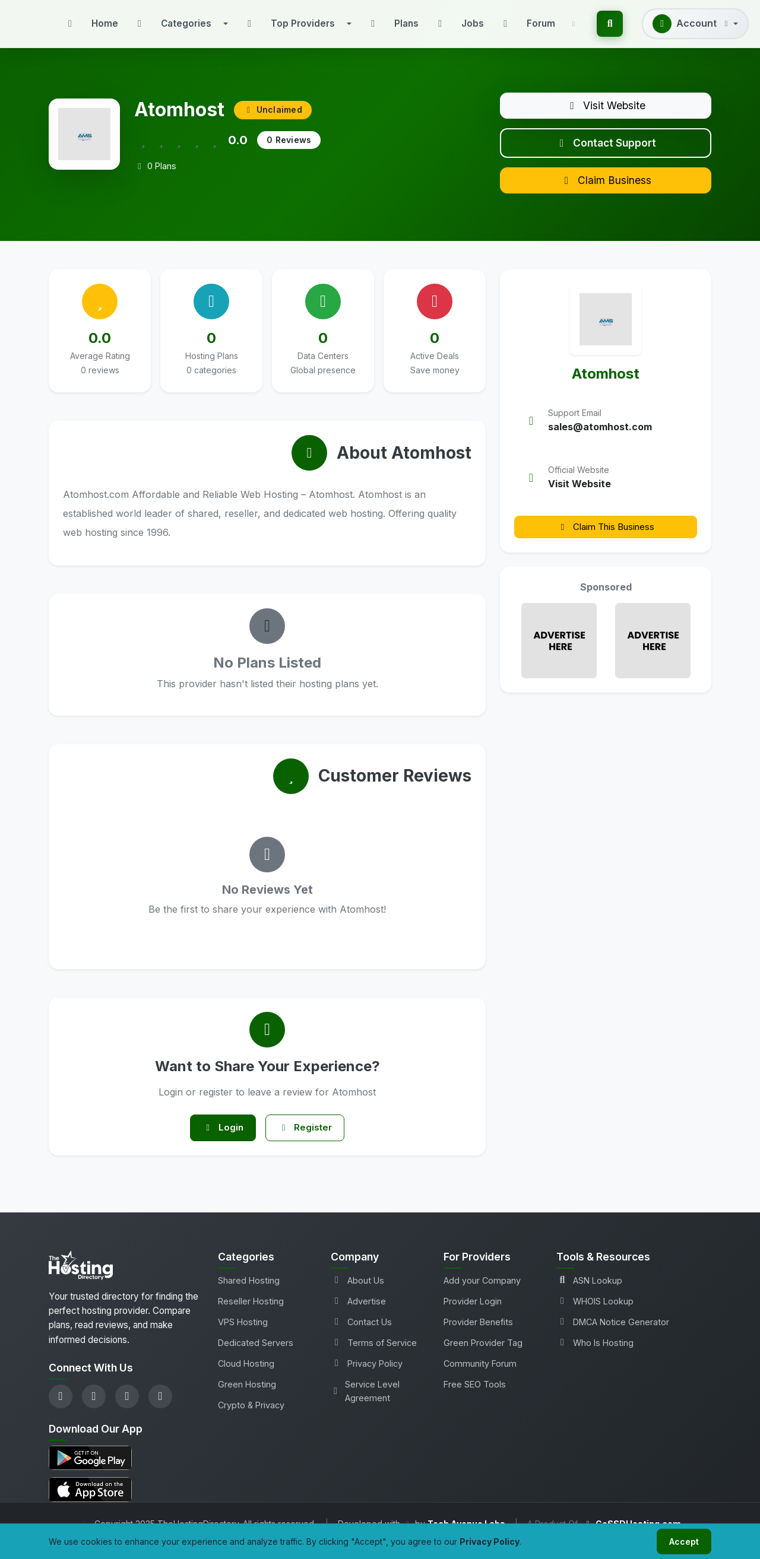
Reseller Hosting (251, 1314)
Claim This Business (605, 536)
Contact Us (361, 1334)
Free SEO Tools (475, 1397)
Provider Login (473, 1314)
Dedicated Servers (255, 1355)
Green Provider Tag (483, 1355)
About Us (357, 1293)
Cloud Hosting (246, 1376)
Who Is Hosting (595, 1355)
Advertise (358, 1314)
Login (220, 1139)
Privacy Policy (367, 1376)
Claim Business (605, 189)
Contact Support (606, 148)
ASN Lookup (589, 1293)
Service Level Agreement (365, 1403)
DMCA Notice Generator (612, 1334)
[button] (180, 23)
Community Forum (480, 1376)
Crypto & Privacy (251, 1417)
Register (308, 1139)
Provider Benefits (478, 1334)
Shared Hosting (249, 1293)
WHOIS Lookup (595, 1314)
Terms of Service (374, 1355)
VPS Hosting (243, 1334)
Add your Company (482, 1293)
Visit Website (606, 107)
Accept (681, 1540)
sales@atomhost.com (600, 437)
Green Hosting (247, 1397)
